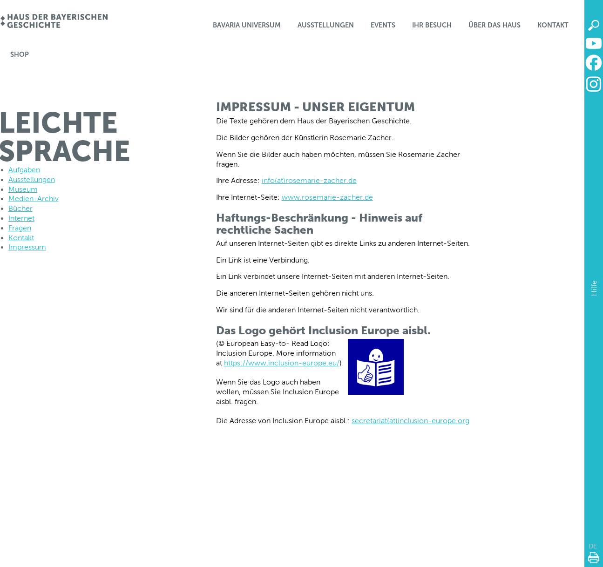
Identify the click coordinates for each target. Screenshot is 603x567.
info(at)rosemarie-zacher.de (309, 180)
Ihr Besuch (432, 25)
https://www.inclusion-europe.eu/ (281, 363)
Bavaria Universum (247, 25)
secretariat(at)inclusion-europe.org (410, 421)
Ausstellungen (326, 25)
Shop (19, 54)
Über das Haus (494, 25)
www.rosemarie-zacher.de (327, 197)
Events (383, 25)
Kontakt (553, 25)
